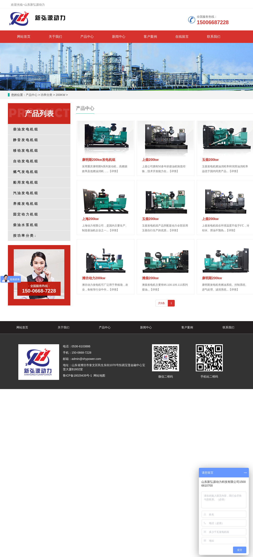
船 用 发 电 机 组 (25, 182)
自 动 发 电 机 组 (25, 161)
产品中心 (87, 36)
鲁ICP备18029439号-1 (77, 375)
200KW (60, 94)
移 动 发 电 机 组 (25, 150)
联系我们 (213, 36)
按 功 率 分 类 (24, 235)
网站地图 (99, 375)
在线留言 (182, 36)
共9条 (161, 303)
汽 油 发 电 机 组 (25, 193)
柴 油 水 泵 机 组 (25, 225)
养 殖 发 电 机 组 (25, 203)
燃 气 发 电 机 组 (25, 172)
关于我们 (55, 36)
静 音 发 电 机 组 (25, 140)
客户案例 (150, 36)
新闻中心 (118, 36)
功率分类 (46, 94)
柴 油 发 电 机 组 (25, 129)
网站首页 (23, 36)
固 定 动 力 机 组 (25, 214)
